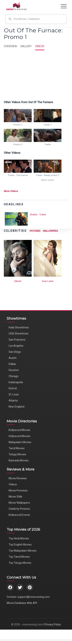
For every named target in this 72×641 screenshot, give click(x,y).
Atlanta (13, 400)
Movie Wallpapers (19, 502)
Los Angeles (16, 345)
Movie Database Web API (22, 602)
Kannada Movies (19, 460)
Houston (14, 370)
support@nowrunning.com (33, 596)
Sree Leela (47, 281)
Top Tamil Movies (19, 556)
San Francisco (17, 339)
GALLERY (26, 46)
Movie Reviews (18, 478)
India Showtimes (19, 327)
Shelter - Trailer (38, 214)
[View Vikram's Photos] (18, 258)
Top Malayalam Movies (22, 550)
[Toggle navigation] (64, 6)
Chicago (13, 376)
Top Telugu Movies (20, 562)
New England (16, 406)
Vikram (18, 281)
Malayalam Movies (20, 442)
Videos (13, 484)
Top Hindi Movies (19, 538)
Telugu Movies (17, 454)
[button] (36, 19)
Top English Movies (20, 544)
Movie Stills (15, 496)
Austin (13, 357)
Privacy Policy (52, 624)
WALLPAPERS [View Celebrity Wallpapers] (50, 230)
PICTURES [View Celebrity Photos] (35, 230)
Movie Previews (18, 490)
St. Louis (14, 394)
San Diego (15, 351)
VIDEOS (39, 46)
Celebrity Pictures (19, 508)
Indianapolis (16, 382)
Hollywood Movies (19, 436)
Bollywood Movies (19, 430)
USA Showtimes (18, 333)
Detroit (13, 388)
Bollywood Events (19, 514)
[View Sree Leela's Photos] (47, 258)
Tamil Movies (17, 448)
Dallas (12, 363)
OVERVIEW (10, 46)
